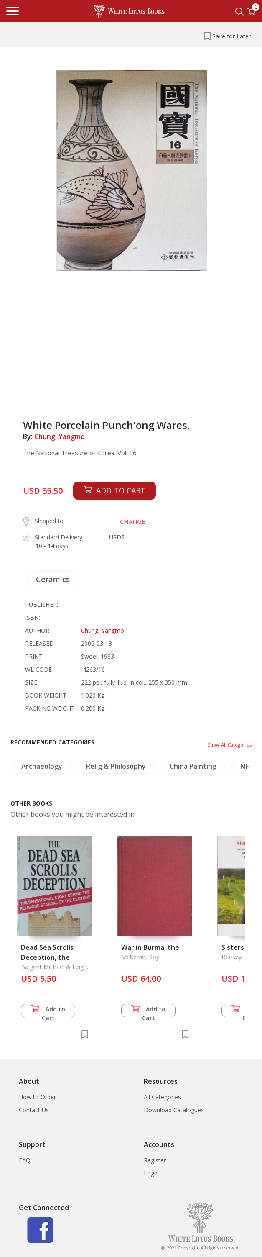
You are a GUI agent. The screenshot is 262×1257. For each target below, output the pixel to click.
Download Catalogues (174, 1110)
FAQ (25, 1160)
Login (151, 1173)
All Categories (162, 1097)
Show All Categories (230, 744)
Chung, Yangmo (59, 436)
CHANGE (132, 521)
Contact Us (34, 1110)
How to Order (37, 1097)
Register (155, 1160)
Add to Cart (48, 1011)
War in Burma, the (150, 947)
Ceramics (53, 579)
